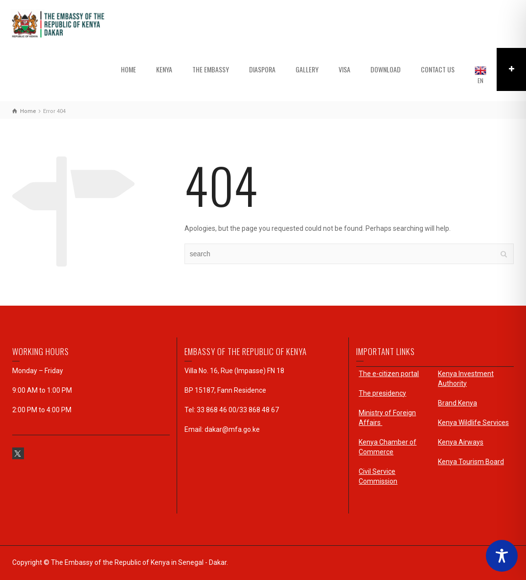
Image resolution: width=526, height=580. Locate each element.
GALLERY (307, 69)
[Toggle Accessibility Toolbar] (502, 556)
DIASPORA (262, 69)
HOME (128, 69)
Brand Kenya (457, 403)
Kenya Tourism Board (471, 462)
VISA (344, 69)
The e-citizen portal (389, 374)
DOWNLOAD (385, 69)
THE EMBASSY (210, 69)
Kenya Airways (460, 442)
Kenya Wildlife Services (473, 422)
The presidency (382, 393)
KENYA (164, 69)
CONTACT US (438, 69)
